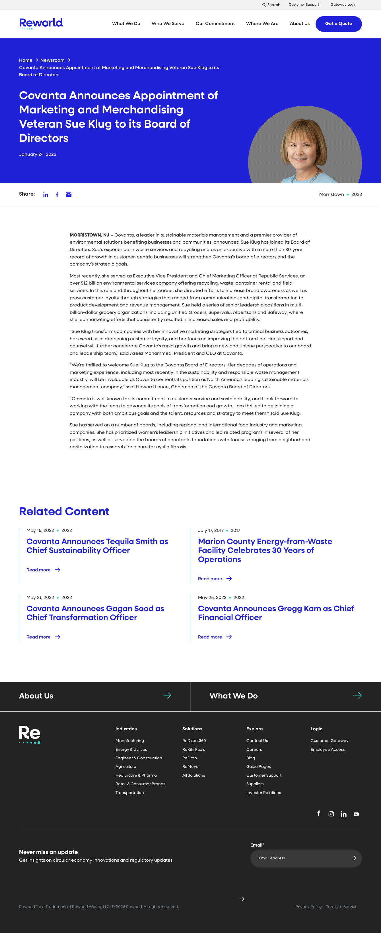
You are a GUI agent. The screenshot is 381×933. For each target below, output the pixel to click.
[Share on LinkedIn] (46, 194)
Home (25, 60)
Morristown (331, 194)
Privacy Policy (308, 907)
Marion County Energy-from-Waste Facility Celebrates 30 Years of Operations (265, 551)
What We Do (233, 696)
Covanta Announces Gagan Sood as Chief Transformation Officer (95, 613)
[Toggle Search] (272, 5)
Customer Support (304, 5)
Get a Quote (338, 24)
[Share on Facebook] (57, 194)
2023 (356, 194)
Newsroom (52, 60)
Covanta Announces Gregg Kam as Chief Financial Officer (276, 613)
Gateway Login (343, 5)
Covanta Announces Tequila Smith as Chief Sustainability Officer (97, 546)
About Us (36, 696)
